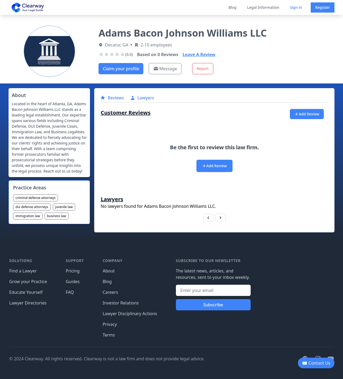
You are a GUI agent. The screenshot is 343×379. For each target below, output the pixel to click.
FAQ (70, 292)
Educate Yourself (26, 292)
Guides (73, 281)
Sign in (296, 7)
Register (322, 7)
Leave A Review (199, 54)
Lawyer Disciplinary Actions (129, 314)
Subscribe (213, 305)
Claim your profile (121, 69)
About (108, 271)
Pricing (73, 271)
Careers (110, 292)
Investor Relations (120, 303)
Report (203, 68)
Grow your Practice (28, 281)
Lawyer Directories (28, 303)
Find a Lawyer (23, 271)
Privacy (109, 324)
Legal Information (263, 7)
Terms (108, 335)
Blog (232, 7)
